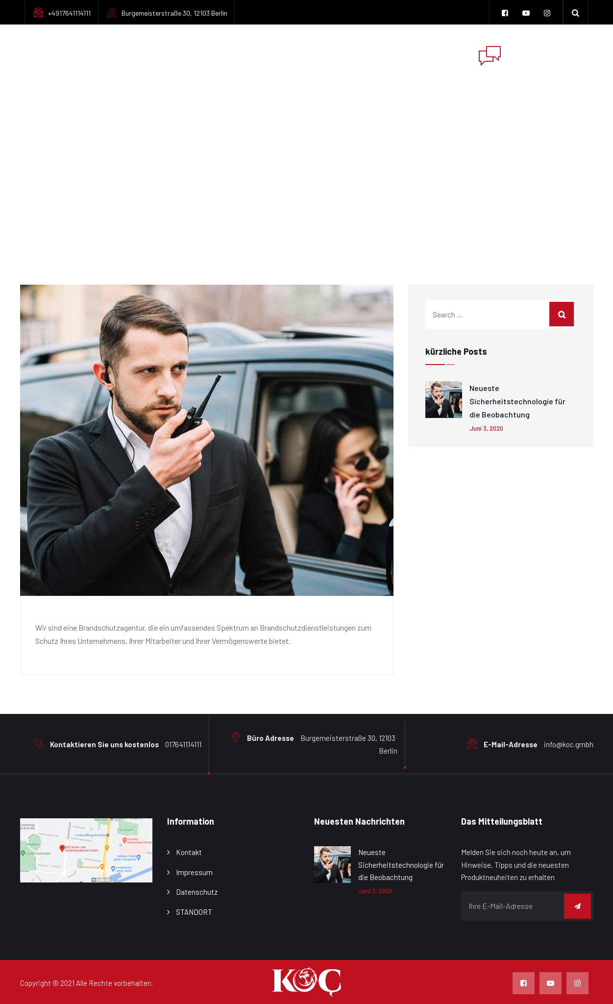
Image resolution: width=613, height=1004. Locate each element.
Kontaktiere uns (428, 53)
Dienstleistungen (279, 53)
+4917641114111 (69, 13)
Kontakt (189, 852)
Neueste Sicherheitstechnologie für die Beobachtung (517, 401)
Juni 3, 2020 (486, 428)
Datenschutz (197, 891)
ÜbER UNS (206, 53)
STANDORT (194, 911)
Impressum (355, 53)
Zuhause (154, 53)
